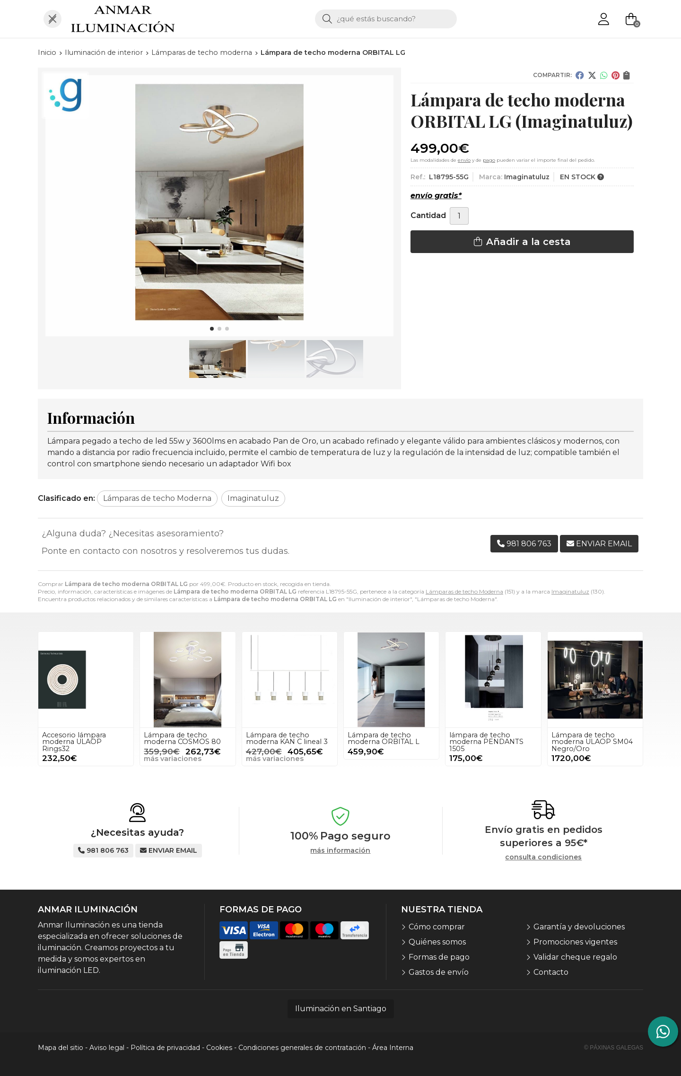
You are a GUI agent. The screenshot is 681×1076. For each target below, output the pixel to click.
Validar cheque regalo (575, 957)
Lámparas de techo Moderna (464, 591)
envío (464, 160)
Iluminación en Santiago (340, 1008)
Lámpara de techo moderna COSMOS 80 (182, 738)
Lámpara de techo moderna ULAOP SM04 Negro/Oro (592, 742)
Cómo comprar (437, 926)
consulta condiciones (543, 857)
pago (489, 160)
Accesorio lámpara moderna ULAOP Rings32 (74, 742)
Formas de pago (439, 957)
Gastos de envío (439, 972)
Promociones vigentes (575, 941)
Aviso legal (106, 1047)
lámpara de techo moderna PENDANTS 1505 (486, 742)
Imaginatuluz (570, 591)
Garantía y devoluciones (579, 926)
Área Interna (392, 1047)
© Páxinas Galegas (613, 1047)
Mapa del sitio (60, 1047)
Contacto (550, 972)
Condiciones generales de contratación (302, 1047)
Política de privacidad (165, 1047)
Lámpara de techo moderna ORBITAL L (383, 738)
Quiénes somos (437, 941)
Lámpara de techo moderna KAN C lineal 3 (287, 738)
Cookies (219, 1047)
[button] (212, 329)
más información (340, 851)
